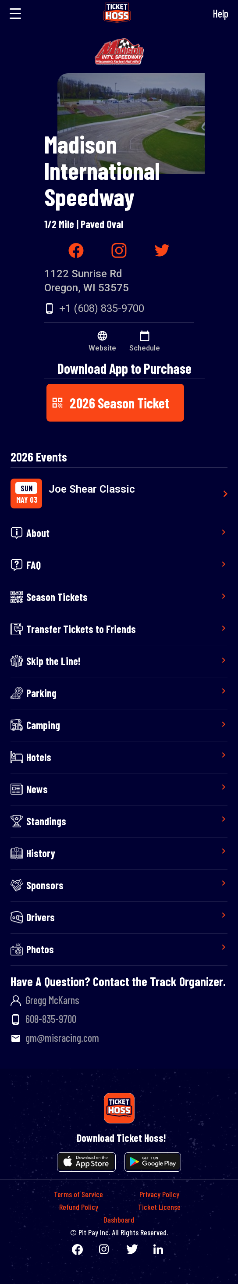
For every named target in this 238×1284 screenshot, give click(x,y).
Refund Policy (78, 1207)
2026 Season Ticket (110, 402)
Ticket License (159, 1207)
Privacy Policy (159, 1194)
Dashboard (118, 1219)
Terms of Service (78, 1194)
